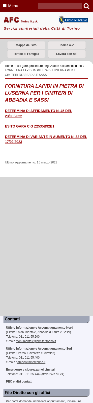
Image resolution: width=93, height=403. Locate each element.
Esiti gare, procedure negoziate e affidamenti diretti (49, 66)
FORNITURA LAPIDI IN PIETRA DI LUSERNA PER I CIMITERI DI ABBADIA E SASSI (44, 93)
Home (9, 66)
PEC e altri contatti (19, 381)
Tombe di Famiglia (26, 54)
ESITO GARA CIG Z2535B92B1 (29, 126)
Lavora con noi (66, 54)
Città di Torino (73, 19)
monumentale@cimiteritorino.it (36, 341)
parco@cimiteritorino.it (31, 362)
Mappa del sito (26, 45)
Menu (9, 5)
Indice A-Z (67, 45)
